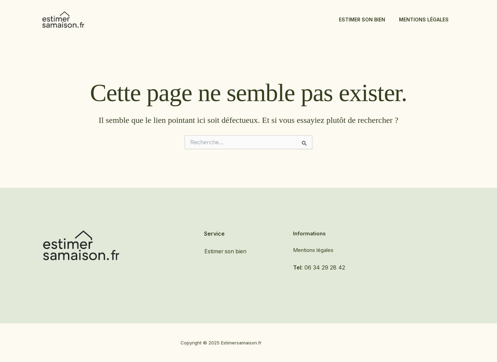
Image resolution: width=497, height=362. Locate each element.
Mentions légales (424, 19)
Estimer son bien (362, 19)
